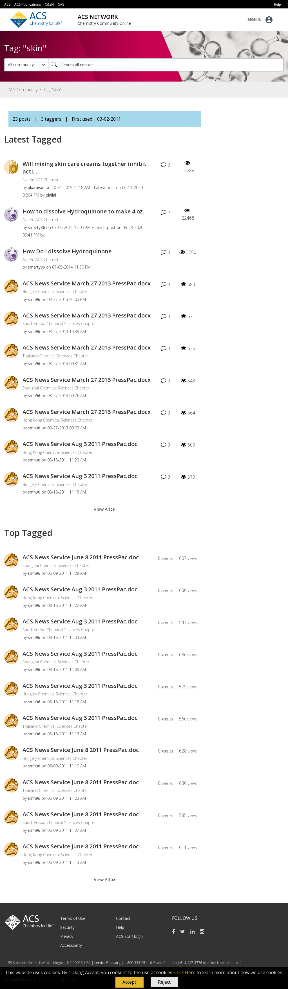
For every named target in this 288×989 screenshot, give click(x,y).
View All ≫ (105, 509)
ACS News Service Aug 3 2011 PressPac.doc (80, 444)
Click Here (184, 972)
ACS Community (22, 89)
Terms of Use (72, 918)
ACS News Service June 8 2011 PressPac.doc (81, 557)
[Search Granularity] (26, 64)
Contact (123, 918)
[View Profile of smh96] (34, 299)
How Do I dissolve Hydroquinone (67, 251)
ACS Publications (27, 4)
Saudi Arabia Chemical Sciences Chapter (59, 323)
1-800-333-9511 (136, 962)
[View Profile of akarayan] (36, 187)
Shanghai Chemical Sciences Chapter (56, 388)
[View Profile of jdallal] (51, 195)
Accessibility (71, 945)
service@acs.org (107, 962)
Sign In (254, 19)
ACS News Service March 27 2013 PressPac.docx (87, 283)
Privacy (66, 936)
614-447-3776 (191, 962)
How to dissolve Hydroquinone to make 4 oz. (83, 211)
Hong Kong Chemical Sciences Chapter (57, 420)
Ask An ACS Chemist (41, 180)
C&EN (49, 4)
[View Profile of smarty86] (36, 227)
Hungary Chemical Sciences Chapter (55, 291)
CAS (61, 4)
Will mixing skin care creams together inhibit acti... (84, 167)
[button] (129, 982)
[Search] (166, 64)
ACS (7, 4)
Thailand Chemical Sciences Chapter (55, 356)
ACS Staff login (129, 936)
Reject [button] (164, 982)
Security (67, 927)
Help (120, 927)
